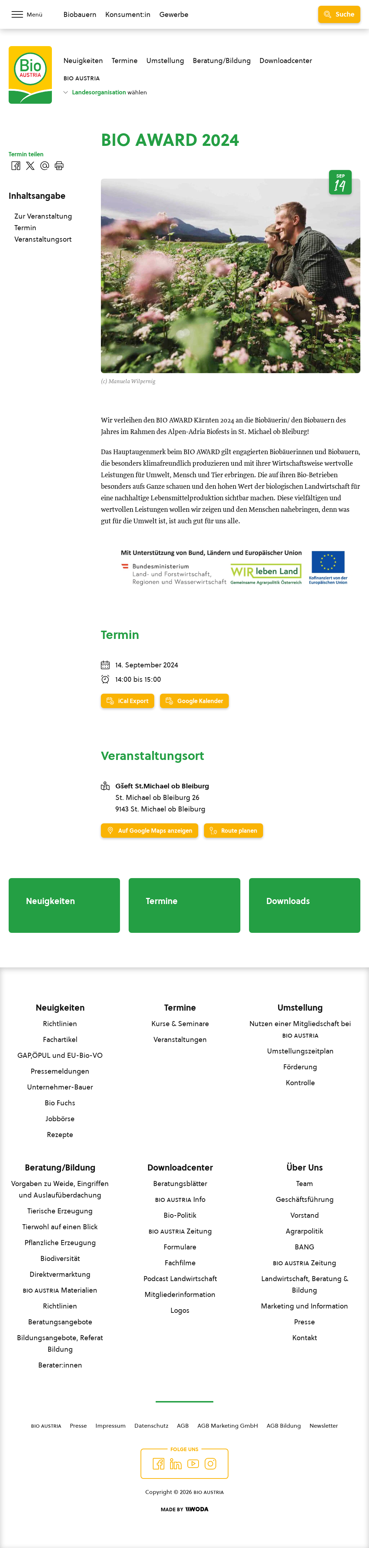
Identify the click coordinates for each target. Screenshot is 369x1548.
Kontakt (304, 1337)
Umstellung (165, 60)
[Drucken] (59, 165)
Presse (304, 1321)
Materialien (60, 1290)
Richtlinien (60, 1023)
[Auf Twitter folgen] (175, 1463)
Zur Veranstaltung (43, 216)
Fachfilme (180, 1262)
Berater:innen (60, 1365)
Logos (180, 1310)
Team (304, 1183)
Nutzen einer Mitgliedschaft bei (300, 1029)
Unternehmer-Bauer (60, 1087)
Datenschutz (151, 1426)
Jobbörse (60, 1118)
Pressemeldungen (60, 1071)
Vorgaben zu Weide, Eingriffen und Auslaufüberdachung (60, 1189)
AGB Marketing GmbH (227, 1426)
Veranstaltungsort (43, 239)
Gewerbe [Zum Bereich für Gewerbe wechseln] (173, 14)
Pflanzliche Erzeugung (60, 1242)
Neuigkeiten (83, 60)
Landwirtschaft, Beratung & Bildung (304, 1284)
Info (180, 1199)
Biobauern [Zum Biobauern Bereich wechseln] (80, 14)
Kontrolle (300, 1082)
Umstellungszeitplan (300, 1051)
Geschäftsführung (305, 1199)
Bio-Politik (180, 1215)
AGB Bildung (284, 1426)
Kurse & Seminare (180, 1023)
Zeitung (180, 1231)
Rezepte (60, 1134)
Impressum (110, 1426)
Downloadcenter (285, 60)
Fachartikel (60, 1039)
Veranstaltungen (180, 1039)
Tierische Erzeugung (60, 1211)
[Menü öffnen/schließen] (32, 14)
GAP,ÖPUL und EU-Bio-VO (60, 1055)
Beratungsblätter (180, 1183)
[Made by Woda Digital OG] (184, 1509)
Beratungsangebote (60, 1321)
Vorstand (304, 1215)
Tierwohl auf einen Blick (60, 1226)
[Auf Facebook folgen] (158, 1463)
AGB (183, 1426)
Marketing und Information (304, 1306)
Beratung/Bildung (222, 60)
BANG (304, 1247)
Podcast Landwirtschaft (180, 1278)
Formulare (180, 1247)
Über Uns (304, 1167)
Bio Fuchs (60, 1103)
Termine (125, 60)
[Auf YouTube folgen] (193, 1463)
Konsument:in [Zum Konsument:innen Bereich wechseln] (128, 14)
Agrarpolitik (304, 1231)
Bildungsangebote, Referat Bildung (60, 1343)
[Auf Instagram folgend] (210, 1463)
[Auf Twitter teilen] (30, 165)
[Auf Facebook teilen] (16, 165)
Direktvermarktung (60, 1274)
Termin (25, 227)
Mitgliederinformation (180, 1294)
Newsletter (324, 1426)
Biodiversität (60, 1258)
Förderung (300, 1066)
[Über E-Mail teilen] (44, 165)
